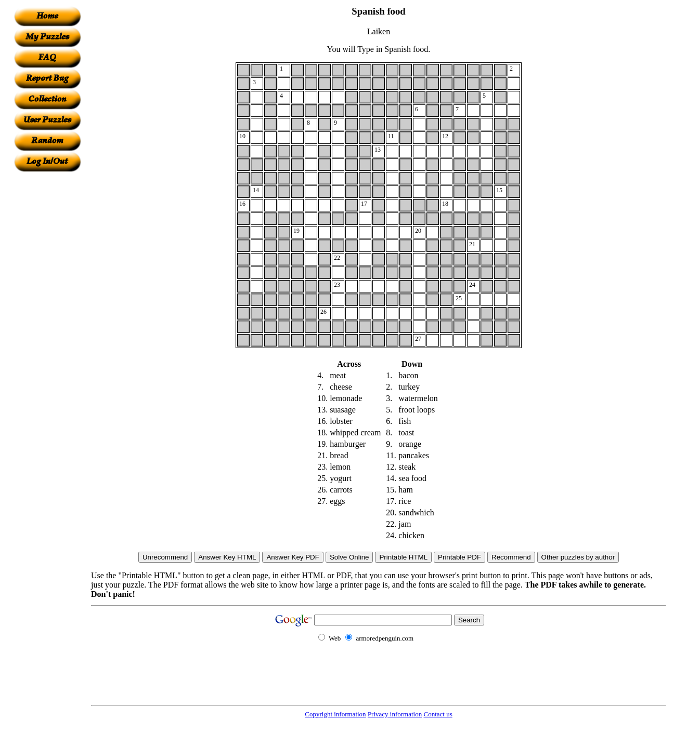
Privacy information (395, 714)
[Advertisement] (47, 328)
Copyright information (335, 714)
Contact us (437, 714)
